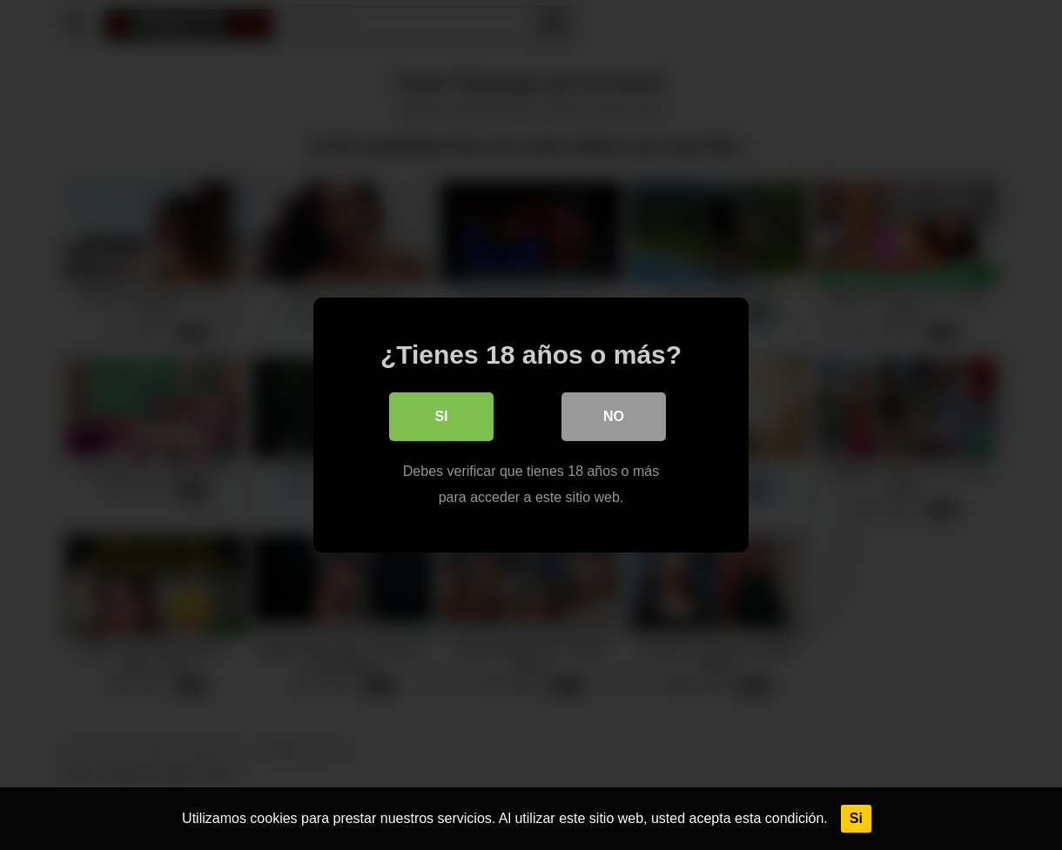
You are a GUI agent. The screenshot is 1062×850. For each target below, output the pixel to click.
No (613, 416)
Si (856, 818)
